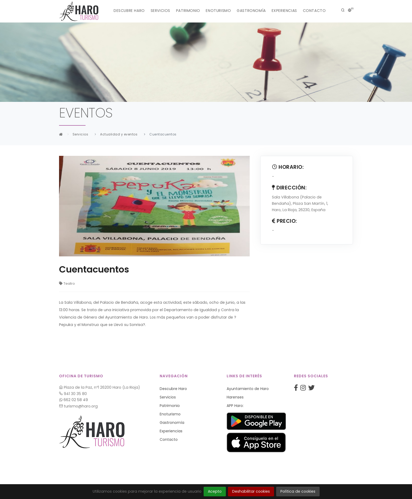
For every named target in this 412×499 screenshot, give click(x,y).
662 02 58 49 (73, 399)
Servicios (156, 10)
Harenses (235, 397)
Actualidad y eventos (118, 134)
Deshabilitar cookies (251, 491)
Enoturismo (218, 10)
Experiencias (289, 10)
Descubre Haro (122, 10)
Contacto (321, 10)
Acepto (215, 491)
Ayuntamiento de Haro (248, 388)
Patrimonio (186, 10)
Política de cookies (297, 491)
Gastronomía (253, 10)
